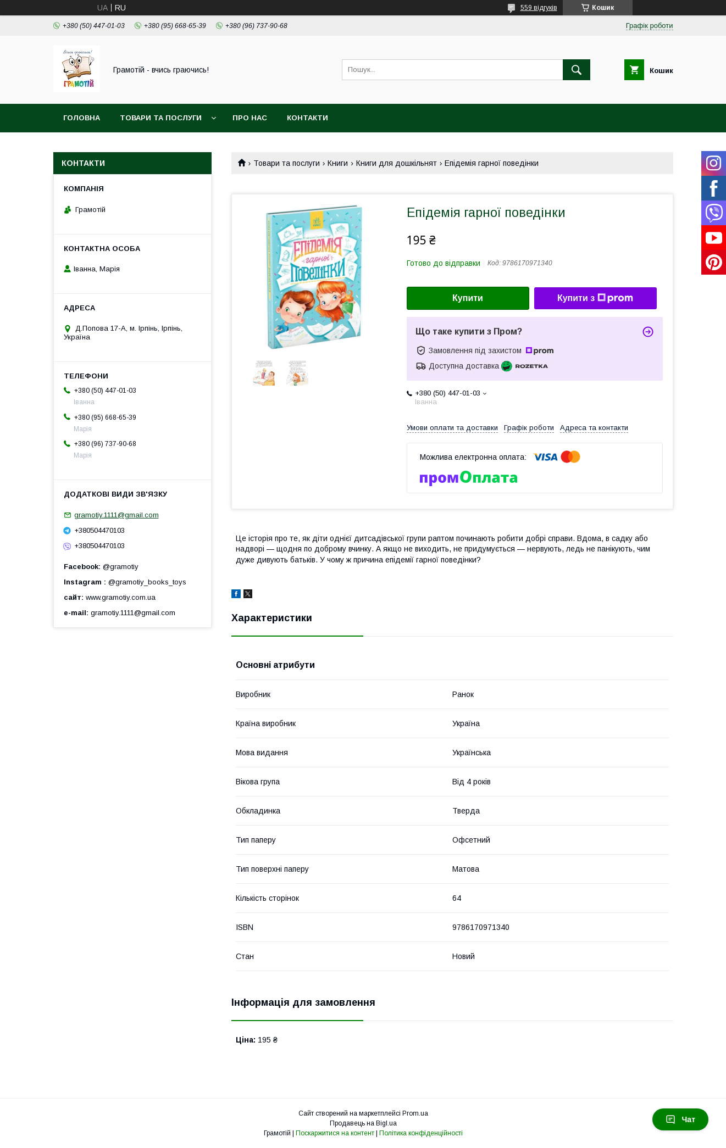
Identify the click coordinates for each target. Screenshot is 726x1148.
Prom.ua (415, 1113)
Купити (467, 298)
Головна (81, 118)
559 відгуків (538, 8)
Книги (338, 163)
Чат (680, 1119)
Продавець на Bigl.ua (363, 1123)
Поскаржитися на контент (335, 1133)
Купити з (595, 298)
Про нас (249, 118)
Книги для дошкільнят (396, 163)
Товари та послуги (161, 118)
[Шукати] (576, 69)
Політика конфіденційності (421, 1133)
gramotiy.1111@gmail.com (116, 515)
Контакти (307, 118)
